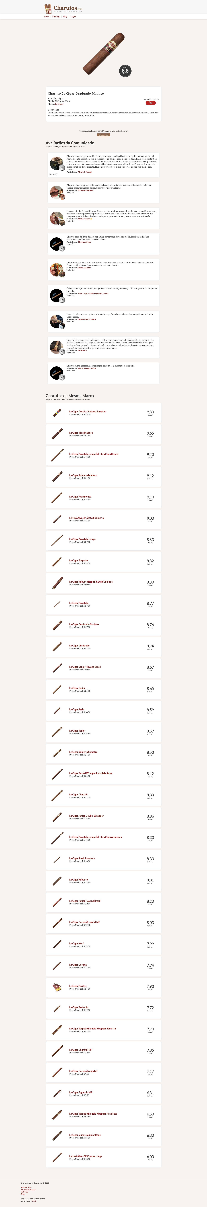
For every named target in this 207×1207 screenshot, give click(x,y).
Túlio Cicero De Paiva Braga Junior (93, 293)
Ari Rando (82, 350)
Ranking (56, 16)
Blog (65, 16)
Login (73, 16)
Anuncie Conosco (28, 1190)
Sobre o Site (26, 1187)
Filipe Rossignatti (85, 190)
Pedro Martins (84, 268)
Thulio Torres (84, 219)
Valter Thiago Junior (87, 368)
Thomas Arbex (84, 242)
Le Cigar (59, 104)
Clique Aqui (103, 135)
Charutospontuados (87, 319)
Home (46, 16)
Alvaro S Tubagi (85, 172)
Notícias (24, 1192)
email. (34, 1201)
